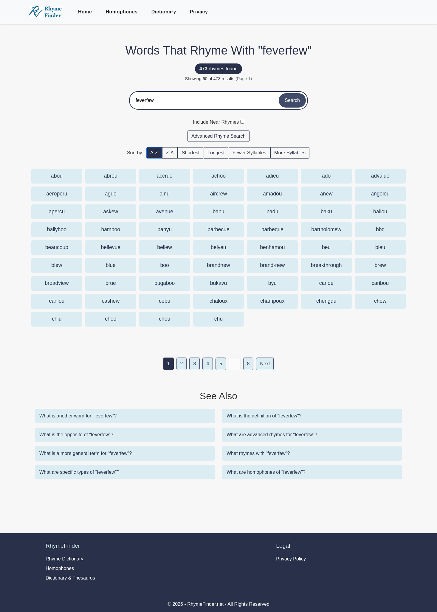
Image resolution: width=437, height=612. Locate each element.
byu (272, 283)
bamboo (110, 229)
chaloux (219, 301)
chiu (56, 319)
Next (265, 363)
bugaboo (164, 283)
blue (111, 265)
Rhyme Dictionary (64, 558)
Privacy (199, 11)
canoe (326, 283)
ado (326, 176)
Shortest (191, 152)
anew (326, 194)
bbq (380, 229)
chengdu (326, 301)
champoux (272, 301)
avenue (164, 212)
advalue (380, 176)
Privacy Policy (291, 558)
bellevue (111, 247)
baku (326, 212)
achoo (218, 176)
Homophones (121, 11)
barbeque (272, 229)
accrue (165, 176)
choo (110, 319)
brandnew (218, 265)
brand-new (272, 265)
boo (164, 265)
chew (380, 301)
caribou (380, 283)
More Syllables (290, 152)
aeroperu (56, 194)
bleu (380, 247)
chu (218, 319)
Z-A (170, 152)
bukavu (218, 283)
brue (111, 283)
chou (164, 319)
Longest (215, 152)
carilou (57, 301)
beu (326, 247)
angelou (380, 194)
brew (380, 265)
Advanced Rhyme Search (218, 136)
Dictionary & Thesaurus (70, 577)
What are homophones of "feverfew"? (266, 472)
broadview (57, 283)
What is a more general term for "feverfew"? (85, 453)
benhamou (272, 247)
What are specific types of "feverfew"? (79, 472)
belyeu (218, 247)
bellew (164, 247)
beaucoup (56, 247)
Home (85, 11)
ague (111, 194)
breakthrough (326, 265)
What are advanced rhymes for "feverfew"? (272, 434)
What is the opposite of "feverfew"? (76, 434)
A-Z (154, 152)
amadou (272, 194)
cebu (164, 301)
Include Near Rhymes (216, 122)
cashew (111, 301)
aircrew (218, 194)
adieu (272, 176)
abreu (110, 176)
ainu (165, 194)
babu (218, 212)
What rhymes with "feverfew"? (258, 453)
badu (272, 212)
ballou (380, 212)
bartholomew (326, 229)
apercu (57, 212)
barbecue (218, 229)
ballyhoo (57, 229)
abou (57, 176)
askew (110, 212)
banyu (164, 229)
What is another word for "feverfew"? (78, 415)
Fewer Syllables (249, 152)
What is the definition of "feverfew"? (264, 415)
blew (56, 265)
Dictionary (163, 11)
